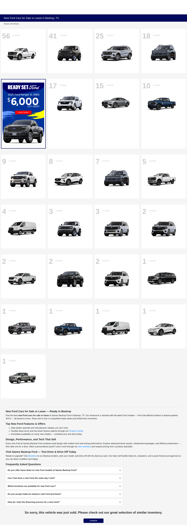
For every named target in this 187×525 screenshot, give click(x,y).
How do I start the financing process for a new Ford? (34, 502)
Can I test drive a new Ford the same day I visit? (31, 478)
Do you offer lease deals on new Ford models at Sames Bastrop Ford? (42, 470)
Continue (93, 521)
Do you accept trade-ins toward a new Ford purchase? (34, 494)
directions (32, 456)
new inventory (84, 446)
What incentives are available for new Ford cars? (32, 486)
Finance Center (76, 431)
